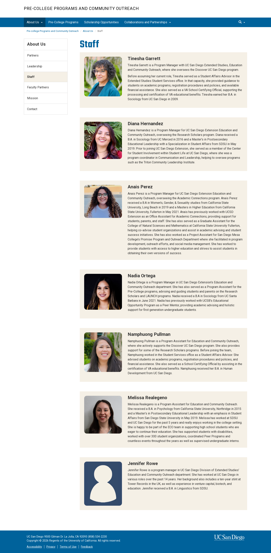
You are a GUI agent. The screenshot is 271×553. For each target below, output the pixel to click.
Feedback (87, 546)
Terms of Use (68, 546)
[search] (241, 22)
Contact (32, 109)
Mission (32, 98)
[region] (163, 80)
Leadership (34, 66)
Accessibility (34, 546)
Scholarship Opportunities (101, 22)
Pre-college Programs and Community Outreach (81, 8)
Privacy (50, 546)
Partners (33, 55)
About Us (35, 22)
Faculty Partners (38, 87)
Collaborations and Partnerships (147, 22)
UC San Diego (225, 11)
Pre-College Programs (63, 22)
